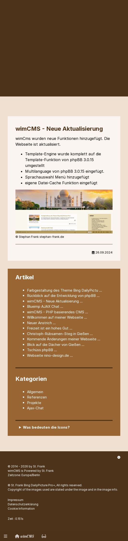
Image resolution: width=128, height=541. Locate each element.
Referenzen (37, 397)
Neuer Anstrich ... (41, 323)
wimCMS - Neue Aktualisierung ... (55, 301)
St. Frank (39, 466)
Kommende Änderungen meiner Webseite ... (63, 339)
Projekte (34, 402)
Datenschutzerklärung (23, 504)
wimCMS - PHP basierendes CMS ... (57, 312)
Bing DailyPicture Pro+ (39, 485)
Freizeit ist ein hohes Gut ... (49, 328)
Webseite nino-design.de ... (50, 355)
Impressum (15, 500)
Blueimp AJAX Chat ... (45, 306)
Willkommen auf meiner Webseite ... (57, 317)
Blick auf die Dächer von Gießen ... (55, 344)
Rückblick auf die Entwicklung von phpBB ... (63, 295)
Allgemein (35, 392)
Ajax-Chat (35, 408)
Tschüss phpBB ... (42, 350)
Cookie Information (21, 508)
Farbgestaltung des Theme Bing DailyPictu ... (64, 290)
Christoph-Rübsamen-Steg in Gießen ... (60, 333)
